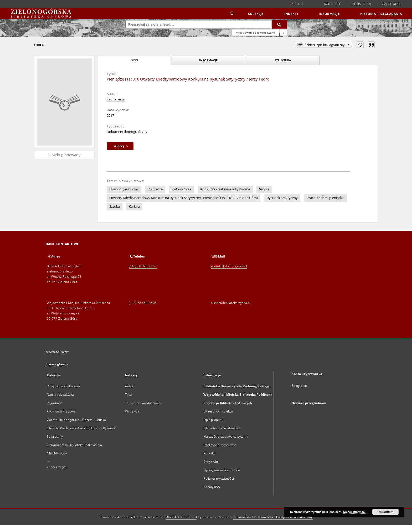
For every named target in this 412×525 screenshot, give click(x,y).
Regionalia (54, 403)
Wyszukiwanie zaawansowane (255, 32)
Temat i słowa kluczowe (142, 403)
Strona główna (57, 364)
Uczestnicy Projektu (218, 411)
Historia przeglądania (381, 14)
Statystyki (210, 461)
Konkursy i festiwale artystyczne (225, 189)
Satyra (264, 189)
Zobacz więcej (57, 467)
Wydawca (132, 411)
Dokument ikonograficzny (127, 132)
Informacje (329, 14)
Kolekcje (256, 14)
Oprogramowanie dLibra (221, 470)
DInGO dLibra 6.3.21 (182, 517)
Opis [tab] (134, 60)
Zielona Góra (181, 189)
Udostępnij (361, 4)
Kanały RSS (211, 487)
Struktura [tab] (283, 60)
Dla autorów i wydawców (221, 428)
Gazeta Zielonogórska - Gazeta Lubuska (76, 419)
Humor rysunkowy (124, 189)
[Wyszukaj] (279, 24)
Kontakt (209, 453)
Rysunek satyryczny (282, 198)
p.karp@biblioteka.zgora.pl (230, 303)
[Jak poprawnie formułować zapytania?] (283, 32)
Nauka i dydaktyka (60, 394)
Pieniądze (155, 189)
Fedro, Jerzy (116, 99)
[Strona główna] (232, 13)
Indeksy (291, 14)
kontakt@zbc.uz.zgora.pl (229, 266)
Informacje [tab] (208, 60)
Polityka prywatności (218, 478)
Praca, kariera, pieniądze (325, 198)
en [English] (300, 4)
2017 (110, 115)
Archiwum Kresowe (61, 411)
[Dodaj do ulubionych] (360, 44)
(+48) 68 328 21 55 (143, 266)
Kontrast (332, 4)
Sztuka (114, 206)
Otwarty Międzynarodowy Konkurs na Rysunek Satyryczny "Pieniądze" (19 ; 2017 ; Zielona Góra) (183, 198)
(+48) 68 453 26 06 (143, 303)
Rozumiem (386, 512)
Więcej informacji (354, 511)
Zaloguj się (391, 4)
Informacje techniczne (219, 445)
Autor (129, 386)
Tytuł (128, 394)
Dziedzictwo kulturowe (63, 386)
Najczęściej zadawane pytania (225, 436)
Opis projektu (213, 419)
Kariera (134, 206)
